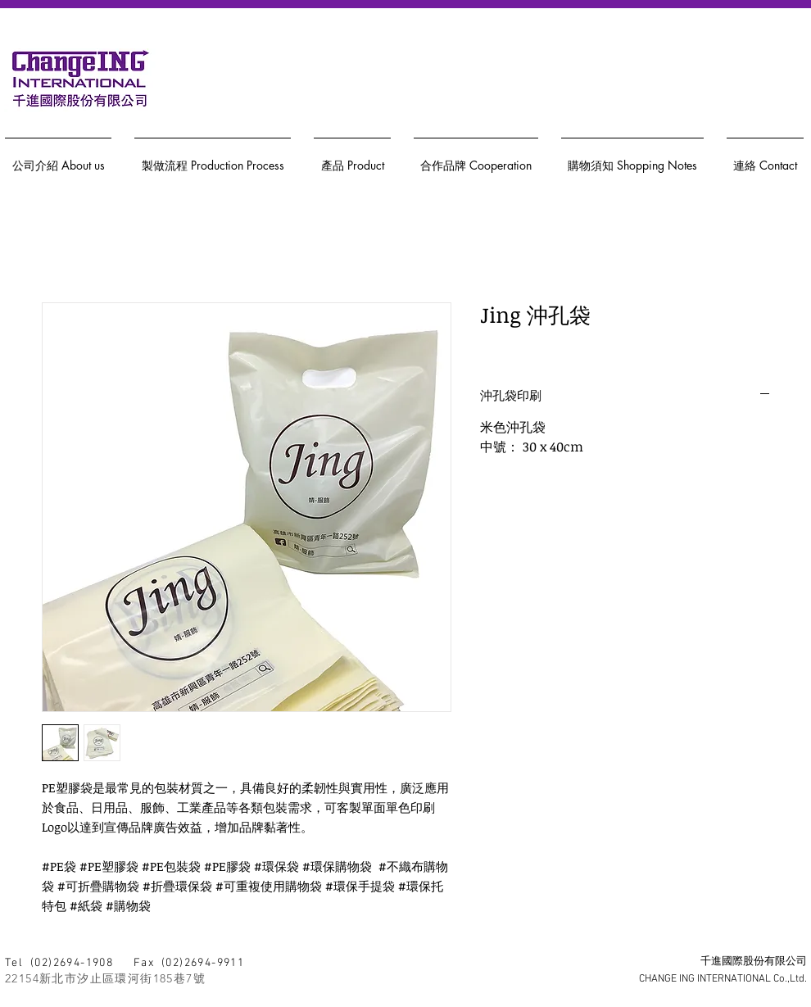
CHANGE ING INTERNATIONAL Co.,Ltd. (723, 979)
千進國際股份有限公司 (753, 961)
